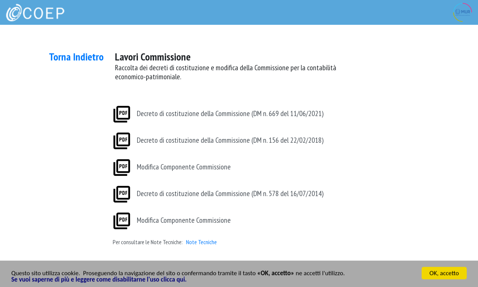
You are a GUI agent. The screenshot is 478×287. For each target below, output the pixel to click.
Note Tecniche (201, 242)
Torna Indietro (76, 56)
